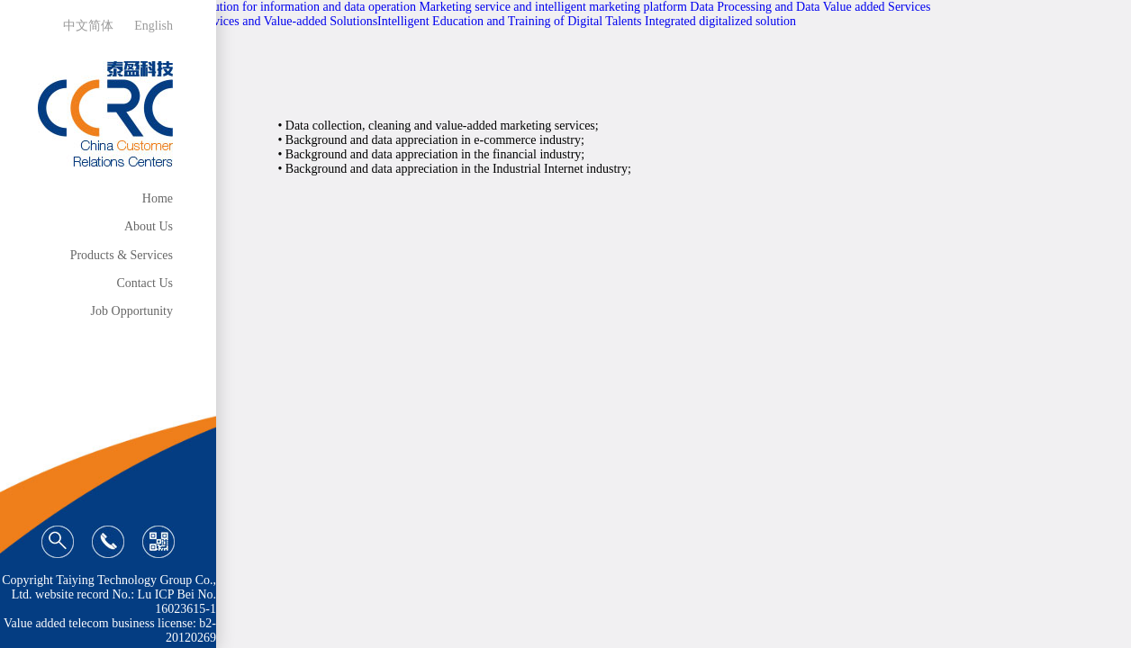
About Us (148, 226)
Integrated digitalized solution (720, 21)
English (153, 25)
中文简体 (88, 25)
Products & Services (121, 255)
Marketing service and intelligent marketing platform (552, 7)
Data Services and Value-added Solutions (273, 21)
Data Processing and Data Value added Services (810, 7)
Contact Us (144, 283)
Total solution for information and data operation (292, 7)
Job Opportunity (132, 311)
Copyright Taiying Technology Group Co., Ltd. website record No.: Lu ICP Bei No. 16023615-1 (109, 594)
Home (157, 198)
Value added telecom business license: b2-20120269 (110, 630)
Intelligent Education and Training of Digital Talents (509, 21)
